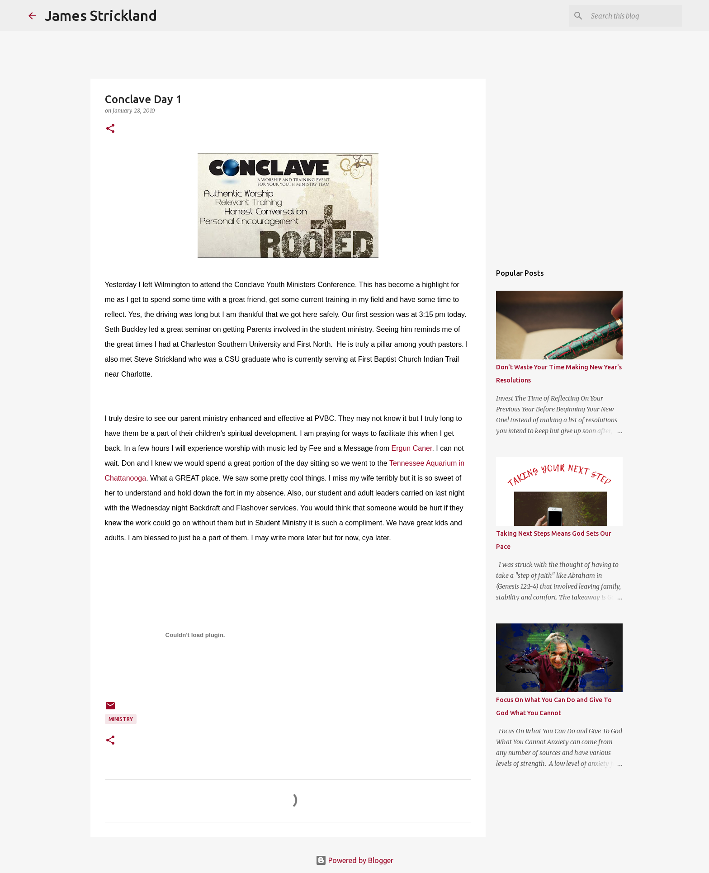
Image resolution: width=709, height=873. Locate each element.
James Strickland (101, 15)
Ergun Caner (412, 448)
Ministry (121, 719)
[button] (110, 129)
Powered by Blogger (354, 860)
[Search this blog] (634, 16)
